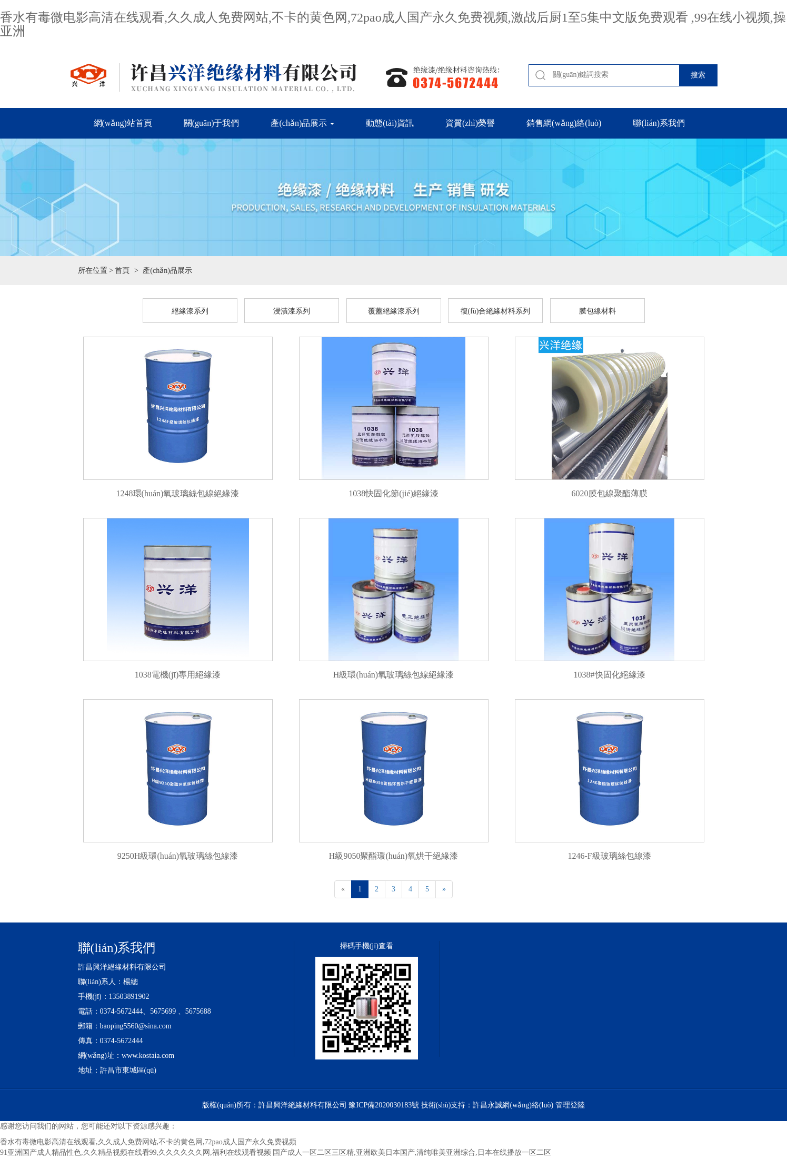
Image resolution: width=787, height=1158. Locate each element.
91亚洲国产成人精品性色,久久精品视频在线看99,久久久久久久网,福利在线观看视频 (135, 1152)
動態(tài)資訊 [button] (390, 123)
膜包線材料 (597, 311)
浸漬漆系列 (291, 311)
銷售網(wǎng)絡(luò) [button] (563, 123)
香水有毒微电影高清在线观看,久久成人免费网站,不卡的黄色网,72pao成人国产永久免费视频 (148, 1142)
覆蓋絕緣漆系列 (394, 311)
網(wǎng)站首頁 (123, 123)
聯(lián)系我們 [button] (659, 123)
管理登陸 (570, 1105)
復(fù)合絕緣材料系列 (496, 311)
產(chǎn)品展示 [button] (302, 123)
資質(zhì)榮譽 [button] (470, 123)
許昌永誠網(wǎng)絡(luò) (513, 1105)
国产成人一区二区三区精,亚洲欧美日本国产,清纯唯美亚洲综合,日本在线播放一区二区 (412, 1152)
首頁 (122, 270)
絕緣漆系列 (190, 311)
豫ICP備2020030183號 (383, 1105)
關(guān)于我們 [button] (212, 123)
